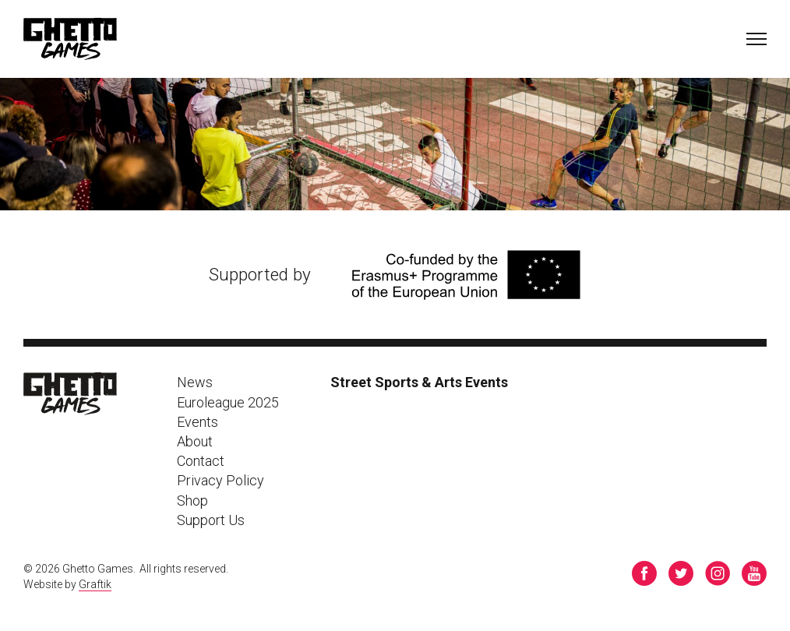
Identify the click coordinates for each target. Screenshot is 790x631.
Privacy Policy (220, 480)
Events (197, 422)
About (195, 441)
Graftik (95, 584)
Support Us (211, 520)
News (195, 382)
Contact (200, 461)
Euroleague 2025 (228, 402)
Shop (192, 500)
